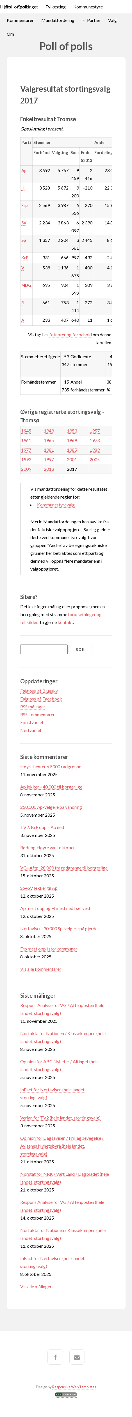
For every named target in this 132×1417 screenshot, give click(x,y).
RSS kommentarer (37, 714)
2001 (72, 459)
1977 (26, 449)
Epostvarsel (31, 722)
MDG (26, 285)
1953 (72, 430)
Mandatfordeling (57, 20)
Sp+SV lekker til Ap (39, 888)
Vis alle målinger (36, 1286)
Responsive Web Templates (74, 1387)
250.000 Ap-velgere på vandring (51, 807)
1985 (72, 449)
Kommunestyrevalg (56, 504)
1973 (95, 440)
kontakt (65, 622)
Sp (23, 240)
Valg (112, 20)
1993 (26, 459)
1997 (49, 459)
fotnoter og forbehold (70, 334)
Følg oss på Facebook (41, 698)
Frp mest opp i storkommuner (48, 948)
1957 (95, 430)
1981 (49, 449)
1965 (49, 440)
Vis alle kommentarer (40, 969)
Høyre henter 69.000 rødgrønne (50, 766)
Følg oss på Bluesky (39, 690)
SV (23, 222)
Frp (24, 205)
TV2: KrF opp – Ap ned (42, 827)
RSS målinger (32, 706)
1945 (26, 430)
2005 (95, 459)
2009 (26, 469)
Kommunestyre (88, 6)
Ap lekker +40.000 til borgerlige (51, 786)
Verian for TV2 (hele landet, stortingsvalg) (60, 1117)
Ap (23, 170)
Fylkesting (55, 6)
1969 (72, 440)
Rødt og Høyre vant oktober (47, 847)
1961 (26, 440)
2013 (49, 469)
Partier (94, 20)
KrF (24, 257)
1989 (95, 449)
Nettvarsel (30, 730)
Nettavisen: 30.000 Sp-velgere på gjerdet (59, 928)
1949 (49, 430)
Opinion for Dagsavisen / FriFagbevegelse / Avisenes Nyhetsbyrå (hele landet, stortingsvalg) (62, 1145)
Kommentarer (20, 20)
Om (10, 34)
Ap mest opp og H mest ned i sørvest (55, 908)
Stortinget (28, 6)
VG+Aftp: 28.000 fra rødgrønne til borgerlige (64, 867)
